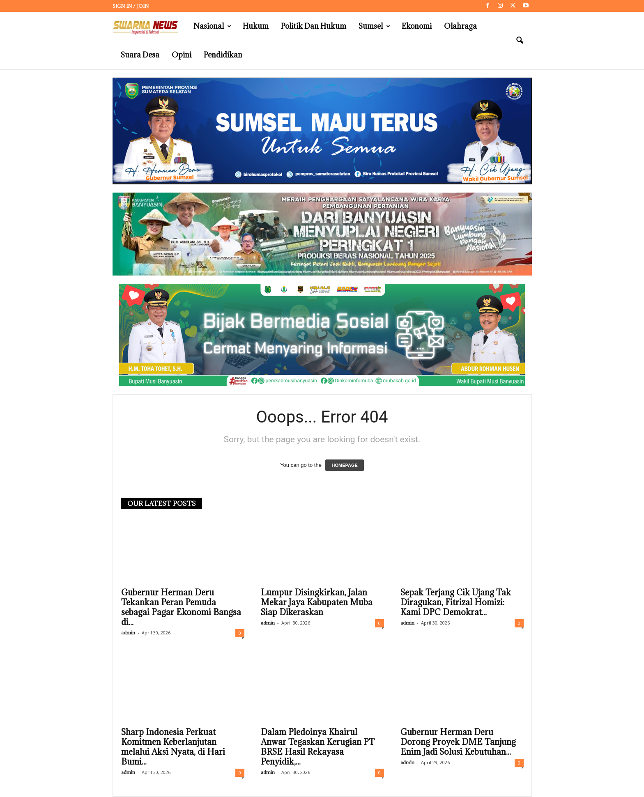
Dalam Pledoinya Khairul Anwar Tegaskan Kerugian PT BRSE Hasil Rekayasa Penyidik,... (318, 747)
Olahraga (460, 26)
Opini (181, 55)
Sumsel (374, 26)
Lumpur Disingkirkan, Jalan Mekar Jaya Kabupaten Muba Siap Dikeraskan (317, 603)
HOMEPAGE (344, 465)
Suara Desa (140, 55)
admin (128, 633)
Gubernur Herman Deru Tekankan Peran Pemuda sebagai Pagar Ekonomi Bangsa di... (181, 608)
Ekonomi (417, 26)
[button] (520, 41)
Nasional (212, 26)
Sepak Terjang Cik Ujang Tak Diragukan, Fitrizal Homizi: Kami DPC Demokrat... (455, 603)
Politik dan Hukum (313, 26)
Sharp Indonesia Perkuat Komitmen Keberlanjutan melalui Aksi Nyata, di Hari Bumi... (173, 747)
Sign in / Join (131, 6)
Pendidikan (223, 55)
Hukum (256, 26)
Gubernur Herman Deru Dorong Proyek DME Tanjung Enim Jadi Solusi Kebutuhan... (458, 742)
